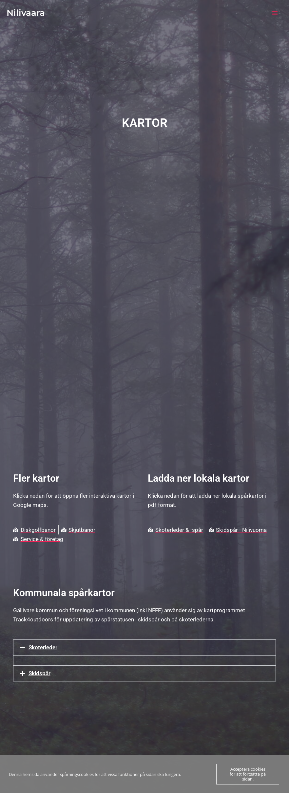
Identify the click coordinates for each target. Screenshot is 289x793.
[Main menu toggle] (275, 13)
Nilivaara (26, 13)
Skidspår (39, 673)
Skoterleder (43, 647)
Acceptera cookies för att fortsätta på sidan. (248, 774)
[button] (144, 647)
